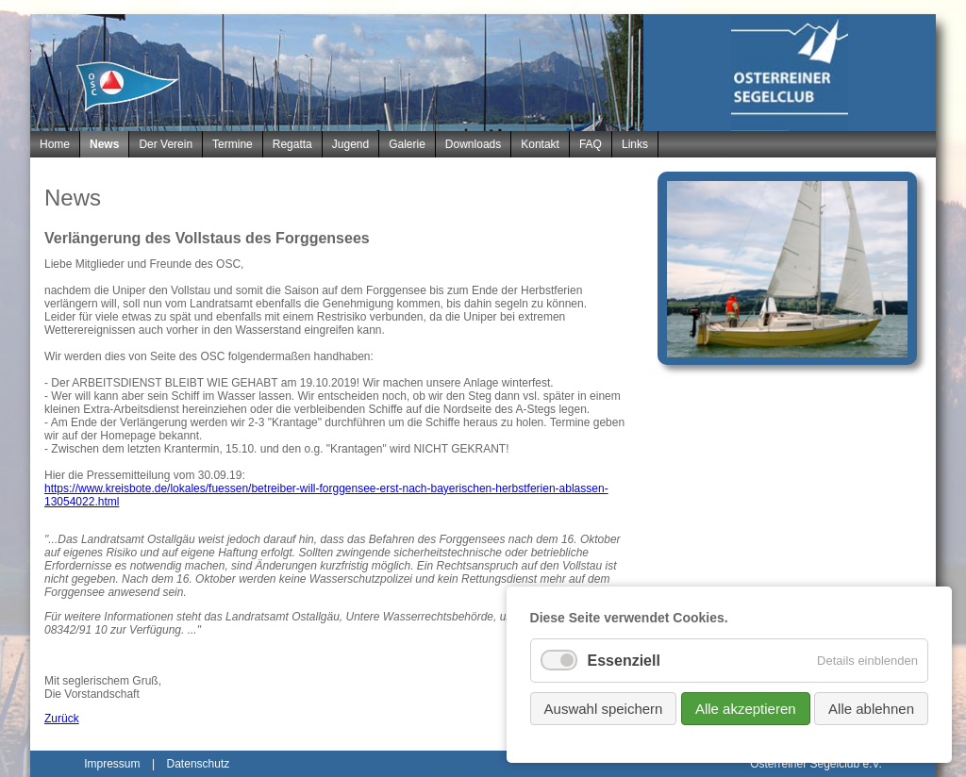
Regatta (292, 144)
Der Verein (165, 144)
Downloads (473, 144)
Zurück (61, 718)
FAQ (590, 144)
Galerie (407, 144)
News (104, 144)
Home (55, 144)
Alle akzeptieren (745, 709)
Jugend (350, 144)
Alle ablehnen (871, 709)
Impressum (112, 763)
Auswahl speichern (603, 709)
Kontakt (540, 144)
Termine (232, 144)
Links (635, 144)
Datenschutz (198, 763)
